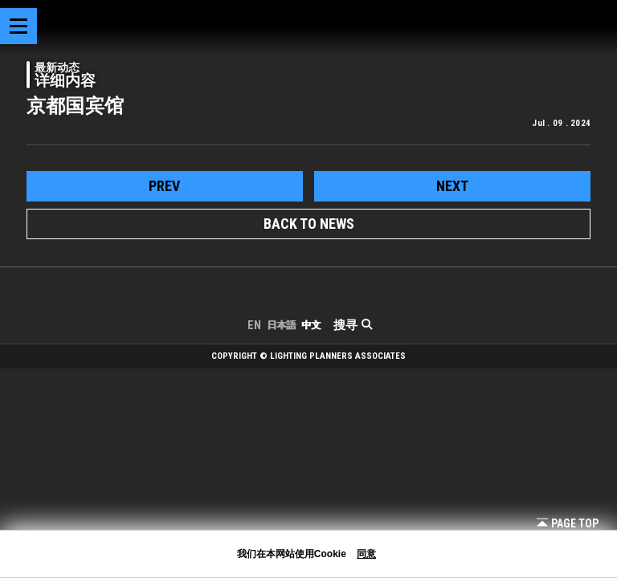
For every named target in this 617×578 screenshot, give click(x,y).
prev (164, 185)
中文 (311, 325)
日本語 (281, 325)
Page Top (568, 523)
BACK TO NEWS (309, 223)
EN (254, 325)
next (452, 185)
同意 (366, 554)
